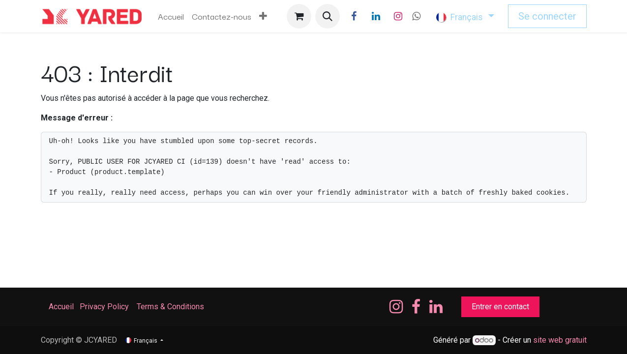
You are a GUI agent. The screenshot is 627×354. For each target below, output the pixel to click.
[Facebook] (353, 16)
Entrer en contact (500, 306)
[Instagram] (398, 16)
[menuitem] (171, 16)
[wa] (416, 16)
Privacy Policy (104, 306)
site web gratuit (560, 340)
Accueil (61, 306)
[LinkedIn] (376, 16)
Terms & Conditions (171, 306)
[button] (327, 16)
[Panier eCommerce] (299, 16)
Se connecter (547, 16)
